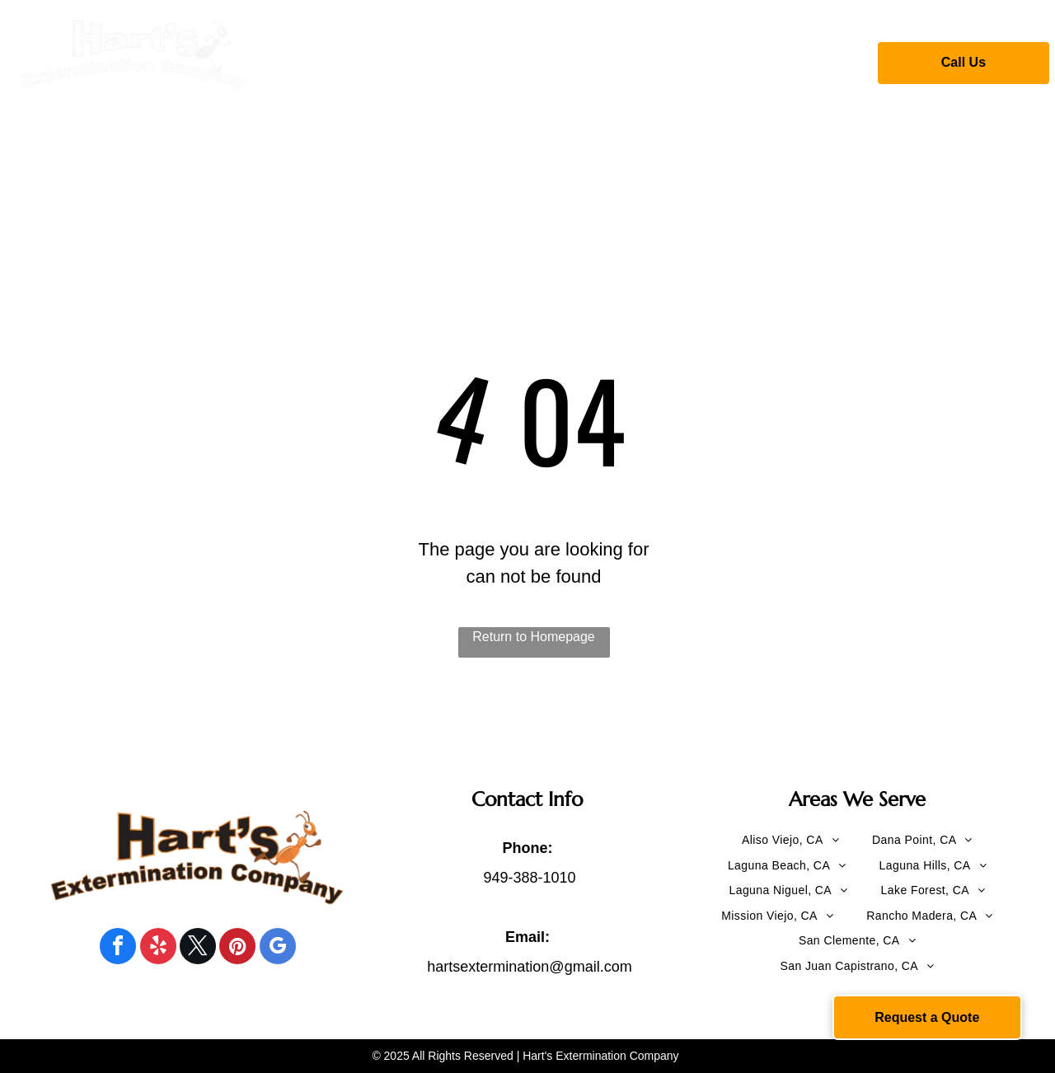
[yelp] (158, 948)
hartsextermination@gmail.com (529, 966)
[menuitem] (353, 60)
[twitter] (198, 948)
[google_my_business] (278, 948)
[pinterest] (237, 948)
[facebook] (118, 948)
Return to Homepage (533, 637)
